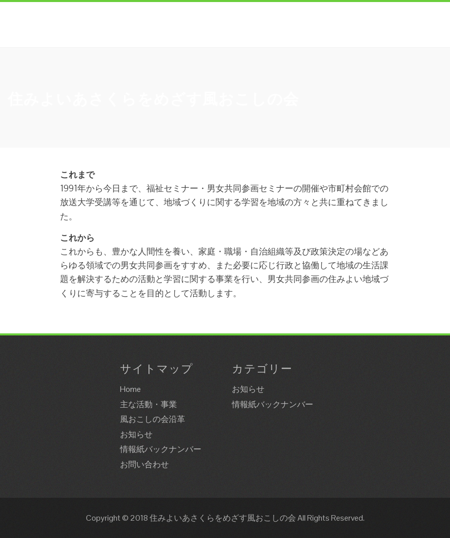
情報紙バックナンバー (160, 449)
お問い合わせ (144, 464)
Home (130, 389)
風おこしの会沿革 (152, 419)
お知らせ (136, 434)
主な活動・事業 (148, 404)
